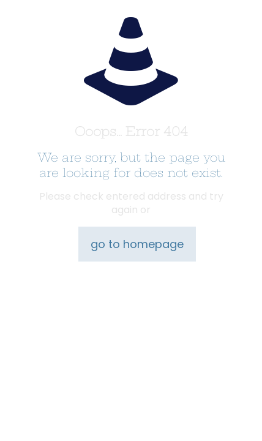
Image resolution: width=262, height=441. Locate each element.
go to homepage (137, 244)
